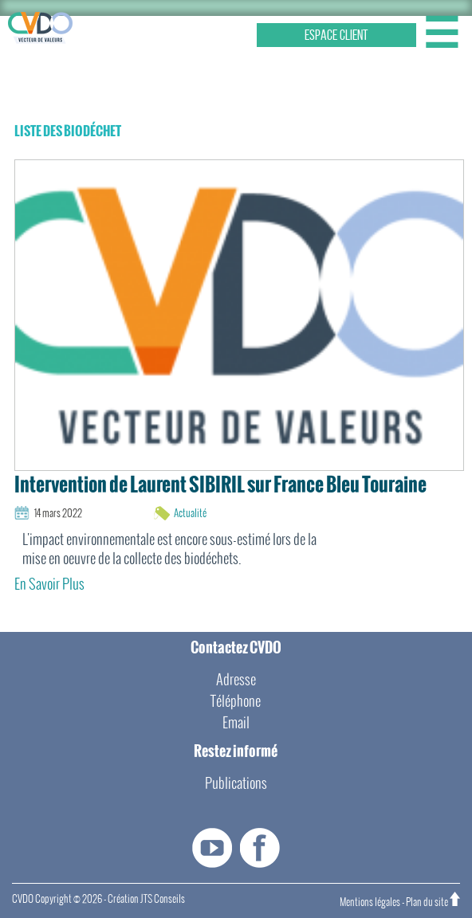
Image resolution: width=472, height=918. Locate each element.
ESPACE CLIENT (336, 35)
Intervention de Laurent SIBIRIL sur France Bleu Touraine (220, 484)
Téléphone (235, 701)
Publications (236, 783)
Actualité (190, 513)
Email (236, 722)
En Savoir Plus (49, 583)
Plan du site (427, 902)
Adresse (236, 679)
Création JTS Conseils (146, 899)
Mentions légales (370, 902)
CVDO (22, 899)
